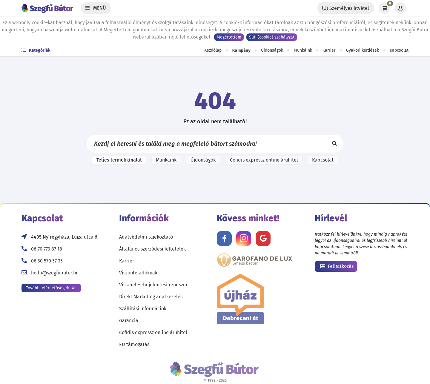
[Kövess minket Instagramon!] (243, 238)
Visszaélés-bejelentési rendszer (153, 285)
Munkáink (303, 50)
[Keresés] (334, 143)
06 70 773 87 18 (46, 249)
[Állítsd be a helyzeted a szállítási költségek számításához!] (345, 8)
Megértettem (229, 37)
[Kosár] (384, 8)
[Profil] (400, 8)
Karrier (328, 50)
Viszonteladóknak (138, 273)
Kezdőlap (213, 50)
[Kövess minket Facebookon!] (224, 238)
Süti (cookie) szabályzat (271, 37)
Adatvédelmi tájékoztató (146, 237)
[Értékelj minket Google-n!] (263, 238)
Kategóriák (36, 50)
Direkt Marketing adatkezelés (150, 296)
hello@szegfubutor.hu (55, 273)
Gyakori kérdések (362, 50)
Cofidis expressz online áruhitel (264, 160)
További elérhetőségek (50, 288)
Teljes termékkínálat (119, 160)
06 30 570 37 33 (47, 261)
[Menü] (96, 8)
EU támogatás (134, 344)
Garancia (128, 320)
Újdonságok (272, 50)
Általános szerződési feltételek (152, 249)
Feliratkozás (337, 266)
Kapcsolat (399, 50)
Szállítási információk (142, 308)
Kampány (241, 50)
